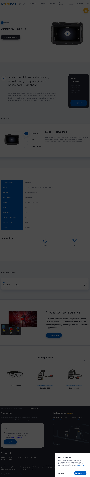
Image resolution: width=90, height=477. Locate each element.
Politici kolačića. (79, 465)
